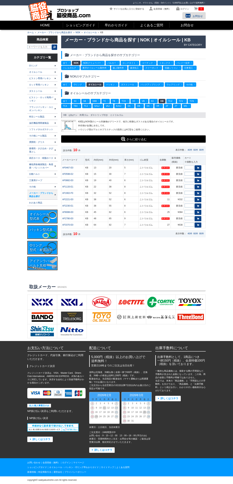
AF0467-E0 (67, 167)
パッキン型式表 (41, 230)
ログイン (66, 462)
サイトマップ (107, 467)
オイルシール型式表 (39, 216)
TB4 (76, 106)
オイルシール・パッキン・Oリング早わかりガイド (74, 467)
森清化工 (134, 68)
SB (84, 101)
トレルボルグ (69, 68)
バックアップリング (150, 84)
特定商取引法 (44, 472)
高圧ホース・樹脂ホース (41, 158)
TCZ (170, 101)
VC (133, 101)
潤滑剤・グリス (36, 142)
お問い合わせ (33, 462)
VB (143, 101)
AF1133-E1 (67, 186)
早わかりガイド (116, 25)
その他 (189, 84)
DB (138, 106)
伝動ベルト (34, 174)
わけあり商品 (35, 202)
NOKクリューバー (92, 63)
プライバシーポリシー (75, 472)
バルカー (111, 63)
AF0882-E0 (67, 180)
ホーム (30, 32)
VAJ (108, 106)
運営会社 (58, 472)
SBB (94, 101)
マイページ (78, 462)
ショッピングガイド (80, 25)
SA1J (97, 106)
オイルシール (90, 32)
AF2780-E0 (67, 218)
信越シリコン (171, 68)
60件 (195, 150)
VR (157, 106)
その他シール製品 (38, 135)
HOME (45, 25)
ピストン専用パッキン (40, 78)
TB (113, 101)
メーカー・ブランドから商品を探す (54, 32)
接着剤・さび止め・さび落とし (41, 150)
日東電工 (188, 68)
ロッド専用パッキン (39, 84)
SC (75, 101)
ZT (176, 106)
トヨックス (164, 63)
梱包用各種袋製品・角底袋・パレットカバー (41, 166)
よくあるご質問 (151, 25)
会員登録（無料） (51, 462)
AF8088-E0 (67, 212)
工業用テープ (35, 180)
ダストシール (127, 84)
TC (104, 101)
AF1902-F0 (67, 193)
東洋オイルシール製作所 (94, 68)
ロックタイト (129, 63)
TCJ (86, 106)
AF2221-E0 (67, 199)
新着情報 (31, 472)
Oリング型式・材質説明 (41, 248)
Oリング (78, 84)
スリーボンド (151, 68)
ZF (167, 106)
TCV (181, 101)
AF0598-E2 (67, 174)
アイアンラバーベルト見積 (41, 263)
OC (148, 106)
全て (65, 63)
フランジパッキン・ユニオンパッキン (41, 109)
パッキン (110, 84)
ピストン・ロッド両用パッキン (41, 99)
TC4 (65, 106)
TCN (191, 101)
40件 (190, 150)
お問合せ (187, 25)
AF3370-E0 (67, 225)
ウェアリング (173, 84)
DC (129, 106)
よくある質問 (122, 467)
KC (152, 101)
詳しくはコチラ (41, 439)
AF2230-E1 (67, 206)
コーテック (147, 63)
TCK (124, 101)
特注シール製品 (36, 116)
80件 (201, 150)
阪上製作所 (118, 68)
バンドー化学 (183, 63)
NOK (78, 32)
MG (185, 106)
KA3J (118, 106)
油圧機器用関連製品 (39, 123)
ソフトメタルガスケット (41, 129)
